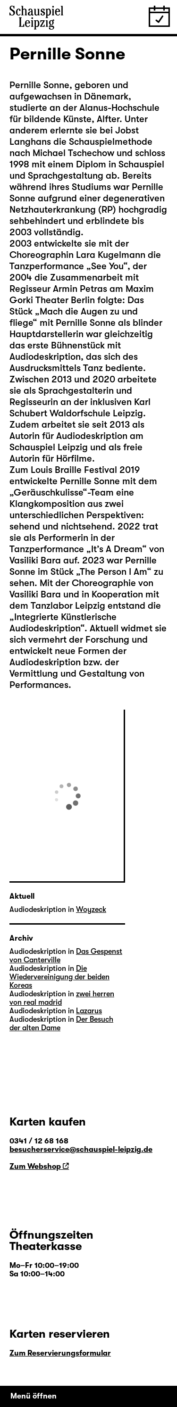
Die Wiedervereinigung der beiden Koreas (59, 977)
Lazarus (89, 1011)
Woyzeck (91, 909)
